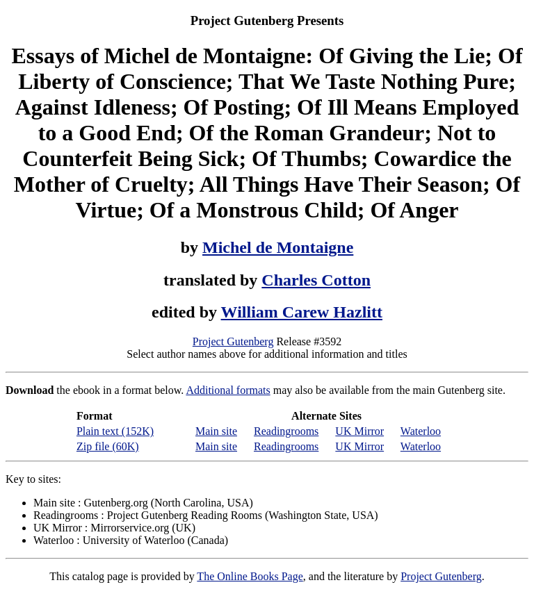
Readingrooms (286, 431)
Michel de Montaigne (277, 247)
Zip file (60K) (107, 446)
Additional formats (228, 390)
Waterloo (420, 431)
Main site (216, 431)
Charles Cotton (316, 280)
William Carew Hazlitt (301, 312)
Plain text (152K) (115, 431)
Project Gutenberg (233, 341)
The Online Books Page (249, 576)
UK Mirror (359, 431)
